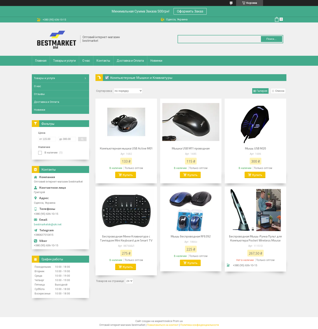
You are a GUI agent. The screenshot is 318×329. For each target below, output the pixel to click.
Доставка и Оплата (130, 60)
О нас (86, 60)
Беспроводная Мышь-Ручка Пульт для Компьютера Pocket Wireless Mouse (255, 238)
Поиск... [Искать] (271, 38)
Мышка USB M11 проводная (191, 148)
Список (279, 90)
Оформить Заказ (190, 11)
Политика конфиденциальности (199, 324)
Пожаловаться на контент (162, 324)
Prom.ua (178, 321)
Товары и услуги (64, 60)
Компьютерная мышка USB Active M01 (126, 148)
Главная (40, 60)
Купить (128, 175)
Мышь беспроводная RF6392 (191, 236)
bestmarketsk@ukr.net (48, 224)
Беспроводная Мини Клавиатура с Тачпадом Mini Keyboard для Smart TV (126, 238)
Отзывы (39, 94)
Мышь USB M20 (255, 148)
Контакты (103, 60)
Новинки (156, 60)
